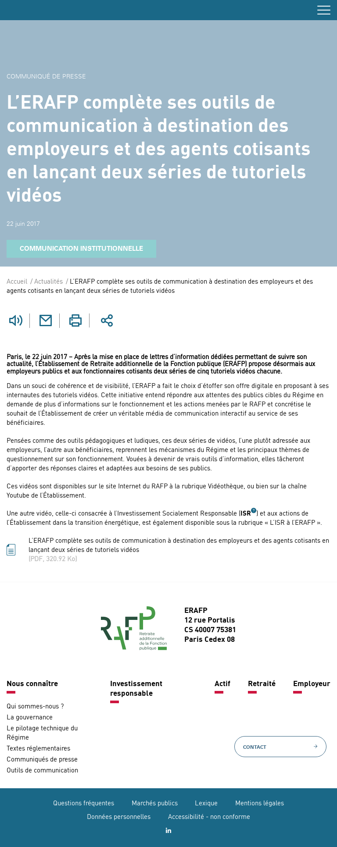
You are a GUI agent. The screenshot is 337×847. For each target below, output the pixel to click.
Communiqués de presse (42, 760)
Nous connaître (32, 684)
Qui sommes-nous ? (35, 707)
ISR (245, 514)
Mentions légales (259, 804)
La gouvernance (30, 718)
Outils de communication (42, 771)
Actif (222, 684)
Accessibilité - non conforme (209, 817)
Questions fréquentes (83, 804)
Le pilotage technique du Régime (42, 733)
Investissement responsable (136, 689)
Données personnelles (119, 817)
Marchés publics (155, 804)
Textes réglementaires (38, 749)
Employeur (311, 684)
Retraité (262, 684)
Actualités (48, 282)
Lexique (206, 804)
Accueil (17, 282)
